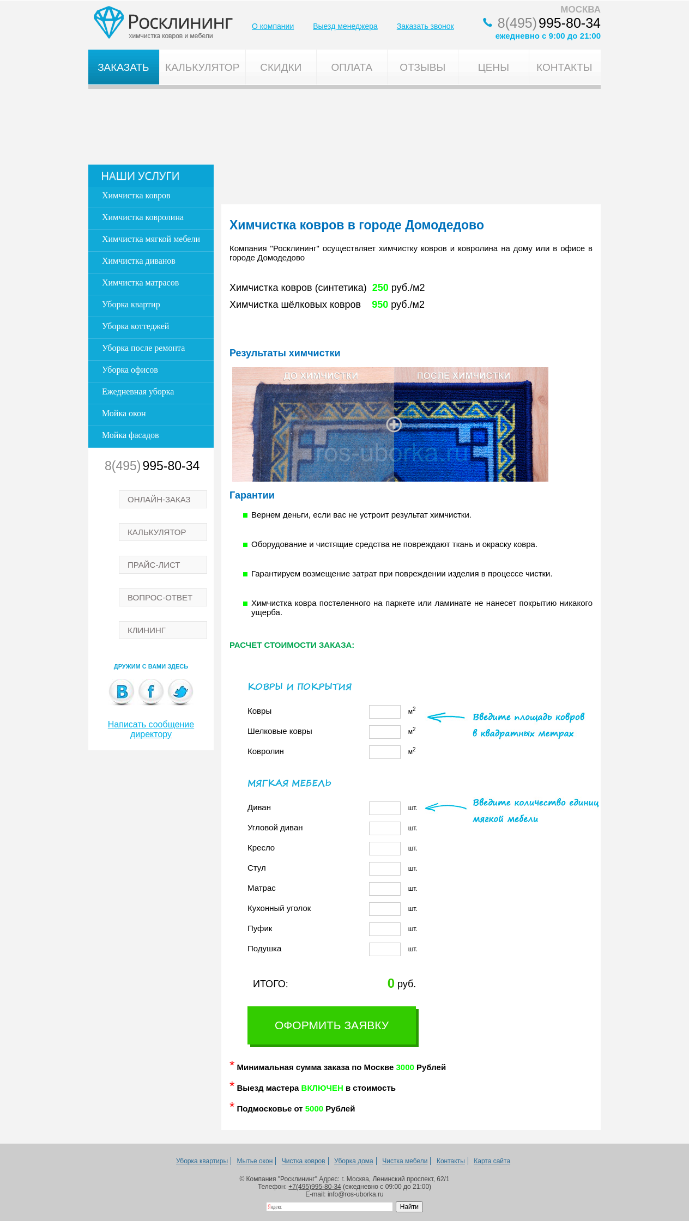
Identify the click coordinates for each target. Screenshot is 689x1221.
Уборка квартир (131, 304)
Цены (493, 67)
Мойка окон (124, 413)
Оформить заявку (332, 1025)
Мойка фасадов (130, 435)
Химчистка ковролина (143, 217)
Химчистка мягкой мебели (151, 239)
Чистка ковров (303, 1161)
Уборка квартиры (202, 1161)
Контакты (564, 67)
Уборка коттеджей (135, 326)
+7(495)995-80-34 (314, 1186)
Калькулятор (202, 67)
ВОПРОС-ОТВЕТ (160, 597)
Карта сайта (492, 1161)
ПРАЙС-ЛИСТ (154, 564)
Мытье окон (255, 1161)
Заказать (123, 67)
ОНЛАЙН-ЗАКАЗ (159, 499)
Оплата (351, 67)
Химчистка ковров (136, 195)
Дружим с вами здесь (151, 666)
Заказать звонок (425, 26)
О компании (273, 26)
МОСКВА (580, 9)
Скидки (280, 67)
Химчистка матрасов (140, 282)
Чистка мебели (404, 1161)
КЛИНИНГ (147, 630)
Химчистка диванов (139, 260)
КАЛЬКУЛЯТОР (157, 532)
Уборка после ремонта (143, 348)
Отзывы (422, 67)
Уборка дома (353, 1161)
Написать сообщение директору (151, 729)
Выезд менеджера (345, 26)
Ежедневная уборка (138, 391)
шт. (332, 808)
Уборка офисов (130, 369)
